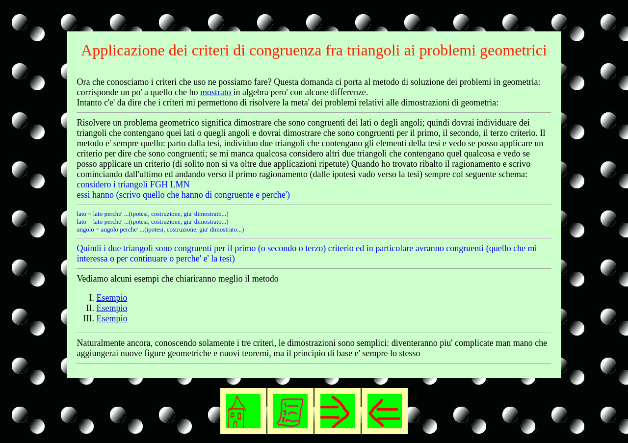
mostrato (217, 92)
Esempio (111, 298)
